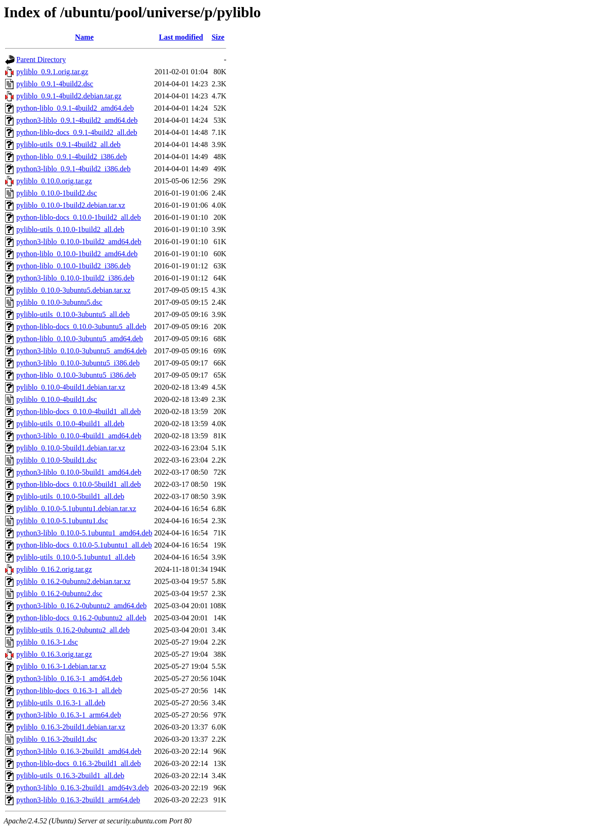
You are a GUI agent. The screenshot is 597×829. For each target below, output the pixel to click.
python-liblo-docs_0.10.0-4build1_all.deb (78, 411)
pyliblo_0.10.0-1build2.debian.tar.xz (70, 205)
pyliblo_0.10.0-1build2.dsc (56, 193)
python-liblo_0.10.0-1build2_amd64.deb (77, 254)
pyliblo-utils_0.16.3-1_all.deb (60, 703)
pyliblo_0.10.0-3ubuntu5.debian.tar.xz (73, 290)
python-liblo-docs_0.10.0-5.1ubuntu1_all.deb (84, 545)
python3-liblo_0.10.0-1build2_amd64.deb (78, 242)
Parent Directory (41, 59)
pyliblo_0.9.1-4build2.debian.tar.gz (68, 96)
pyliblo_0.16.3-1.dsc (47, 642)
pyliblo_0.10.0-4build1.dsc (56, 399)
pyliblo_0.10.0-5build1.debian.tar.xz (70, 448)
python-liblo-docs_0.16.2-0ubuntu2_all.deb (81, 618)
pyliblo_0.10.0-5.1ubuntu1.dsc (62, 521)
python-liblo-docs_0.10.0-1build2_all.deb (78, 217)
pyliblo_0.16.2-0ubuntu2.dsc (59, 593)
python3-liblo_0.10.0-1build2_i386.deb (75, 278)
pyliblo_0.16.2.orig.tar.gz (54, 569)
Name (84, 37)
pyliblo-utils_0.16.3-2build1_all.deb (70, 776)
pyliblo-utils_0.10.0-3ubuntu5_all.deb (73, 314)
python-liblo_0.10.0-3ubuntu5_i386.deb (76, 375)
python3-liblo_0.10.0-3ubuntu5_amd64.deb (81, 351)
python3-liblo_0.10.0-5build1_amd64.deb (78, 472)
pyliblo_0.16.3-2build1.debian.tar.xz (70, 727)
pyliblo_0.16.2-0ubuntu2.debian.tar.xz (73, 581)
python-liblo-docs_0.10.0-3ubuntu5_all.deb (81, 326)
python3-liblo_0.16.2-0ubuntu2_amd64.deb (81, 606)
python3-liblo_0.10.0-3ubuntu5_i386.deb (77, 363)
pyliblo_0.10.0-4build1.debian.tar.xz (70, 387)
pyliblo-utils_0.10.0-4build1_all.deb (70, 424)
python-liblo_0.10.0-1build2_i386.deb (73, 266)
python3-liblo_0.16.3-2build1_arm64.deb (78, 800)
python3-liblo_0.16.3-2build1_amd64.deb (78, 751)
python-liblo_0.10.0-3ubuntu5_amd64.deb (79, 339)
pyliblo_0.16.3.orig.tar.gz (54, 654)
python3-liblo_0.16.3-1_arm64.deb (68, 715)
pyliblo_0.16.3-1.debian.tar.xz (61, 666)
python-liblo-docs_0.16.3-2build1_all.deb (78, 763)
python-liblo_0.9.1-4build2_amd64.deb (75, 108)
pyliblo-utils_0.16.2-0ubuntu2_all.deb (73, 630)
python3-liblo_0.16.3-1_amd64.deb (69, 678)
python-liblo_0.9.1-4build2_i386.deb (71, 157)
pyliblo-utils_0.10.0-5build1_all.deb (70, 496)
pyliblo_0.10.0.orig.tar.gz (54, 181)
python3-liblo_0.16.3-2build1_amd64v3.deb (82, 788)
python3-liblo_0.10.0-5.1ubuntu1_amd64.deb (84, 533)
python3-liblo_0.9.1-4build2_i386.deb (73, 169)
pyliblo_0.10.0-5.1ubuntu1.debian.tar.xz (76, 509)
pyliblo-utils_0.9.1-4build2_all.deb (68, 144)
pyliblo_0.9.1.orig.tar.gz (52, 72)
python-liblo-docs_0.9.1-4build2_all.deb (76, 132)
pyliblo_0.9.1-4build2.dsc (54, 84)
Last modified (181, 37)
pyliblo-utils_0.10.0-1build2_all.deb (70, 229)
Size (218, 37)
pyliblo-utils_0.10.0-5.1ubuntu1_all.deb (75, 557)
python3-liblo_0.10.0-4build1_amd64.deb (78, 436)
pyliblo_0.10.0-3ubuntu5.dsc (59, 302)
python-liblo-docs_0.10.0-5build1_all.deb (78, 484)
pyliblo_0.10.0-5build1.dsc (56, 460)
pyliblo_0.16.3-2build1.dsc (56, 739)
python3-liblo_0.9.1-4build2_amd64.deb (77, 120)
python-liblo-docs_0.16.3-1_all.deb (69, 691)
